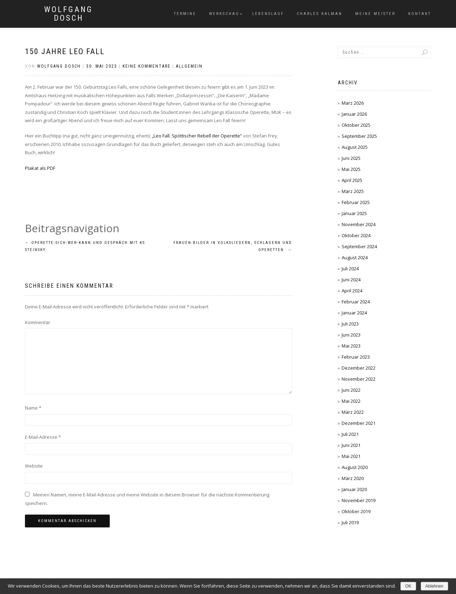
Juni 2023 (351, 335)
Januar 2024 (354, 312)
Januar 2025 (354, 213)
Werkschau (224, 13)
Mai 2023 (351, 346)
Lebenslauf (268, 13)
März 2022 (353, 412)
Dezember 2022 (358, 368)
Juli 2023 (350, 324)
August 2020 (355, 467)
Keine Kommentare (147, 66)
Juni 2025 (351, 158)
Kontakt (419, 13)
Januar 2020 (354, 489)
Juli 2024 (350, 268)
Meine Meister (375, 13)
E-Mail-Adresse (43, 437)
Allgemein (189, 66)
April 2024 (352, 290)
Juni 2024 (351, 279)
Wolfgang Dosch (68, 13)
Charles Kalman (319, 13)
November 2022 (358, 379)
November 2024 (358, 224)
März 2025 (353, 191)
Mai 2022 (351, 401)
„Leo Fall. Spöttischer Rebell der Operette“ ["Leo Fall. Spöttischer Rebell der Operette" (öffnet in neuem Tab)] (197, 135)
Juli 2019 (350, 522)
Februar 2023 (356, 357)
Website (34, 466)
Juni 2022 (351, 390)
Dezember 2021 (358, 423)
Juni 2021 (351, 445)
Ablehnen (434, 586)
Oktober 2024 (356, 235)
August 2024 (355, 257)
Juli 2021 (350, 434)
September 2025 (359, 136)
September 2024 (359, 246)
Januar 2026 (354, 114)
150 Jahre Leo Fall (65, 51)
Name (33, 408)
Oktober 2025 (356, 125)
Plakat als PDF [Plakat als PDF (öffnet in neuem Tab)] (40, 168)
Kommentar (37, 322)
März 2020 (353, 478)
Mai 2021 (351, 456)
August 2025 (355, 147)
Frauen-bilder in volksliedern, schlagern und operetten (232, 246)
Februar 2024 (356, 301)
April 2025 (352, 180)
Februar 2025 (356, 202)
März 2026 (353, 103)
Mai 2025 (351, 169)
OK (408, 586)
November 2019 (358, 500)
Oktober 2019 (356, 511)
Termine (185, 13)
